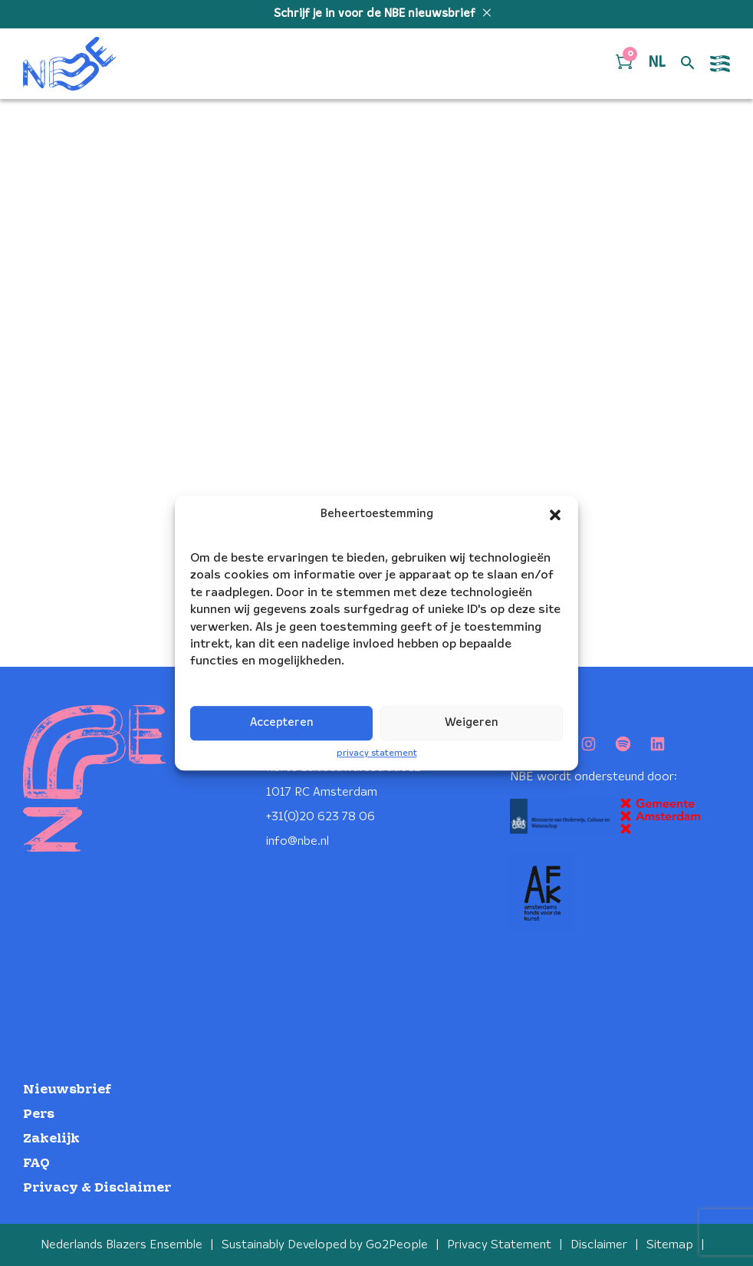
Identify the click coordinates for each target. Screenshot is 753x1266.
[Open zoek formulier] (687, 63)
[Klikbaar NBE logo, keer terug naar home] (70, 63)
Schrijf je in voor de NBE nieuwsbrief (376, 13)
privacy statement (377, 753)
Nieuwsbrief (67, 1090)
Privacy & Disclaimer (97, 1188)
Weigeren (471, 722)
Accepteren (282, 722)
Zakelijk (51, 1139)
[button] (555, 515)
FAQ (36, 1163)
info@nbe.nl (297, 841)
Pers (38, 1114)
